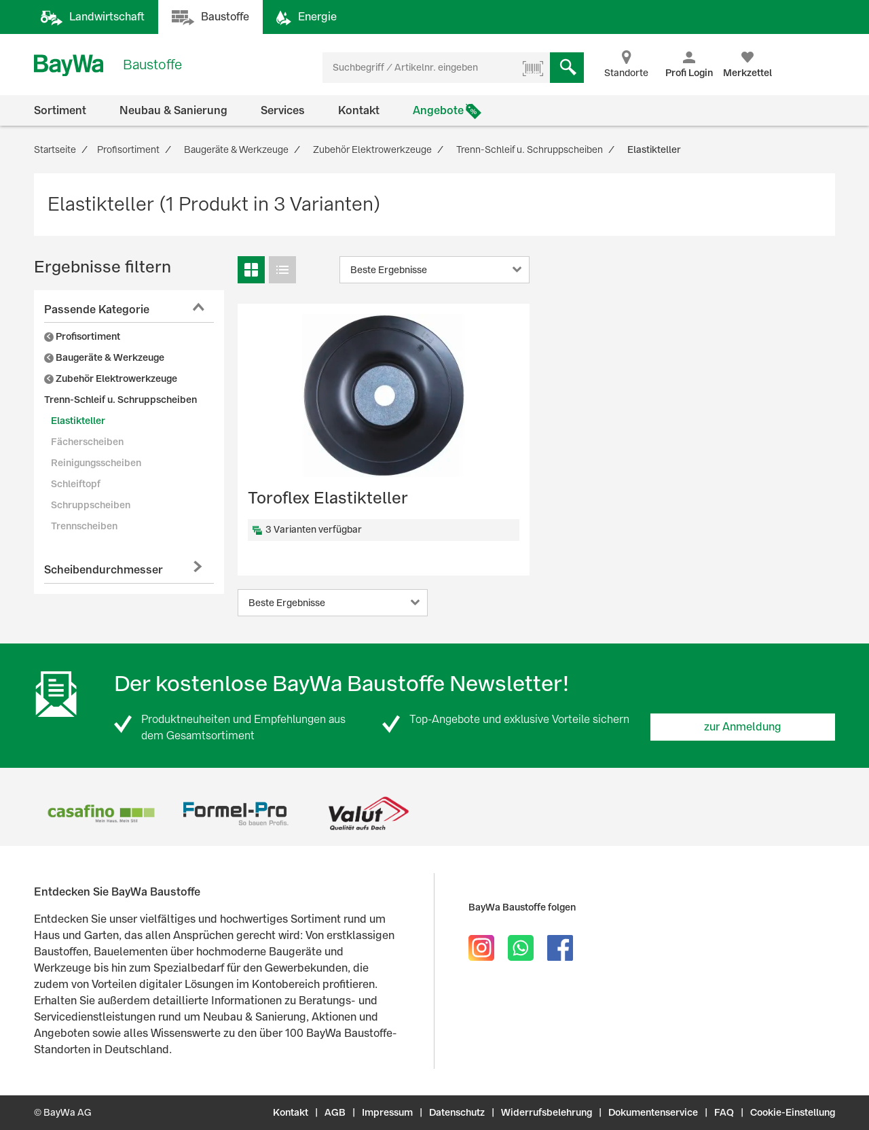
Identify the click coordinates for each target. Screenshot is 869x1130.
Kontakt (359, 110)
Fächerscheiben (87, 442)
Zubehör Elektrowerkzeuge (110, 378)
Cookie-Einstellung (792, 1112)
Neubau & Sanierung (173, 110)
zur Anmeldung (742, 727)
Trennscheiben (84, 526)
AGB (335, 1112)
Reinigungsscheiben (96, 463)
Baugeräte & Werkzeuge (104, 357)
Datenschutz (457, 1112)
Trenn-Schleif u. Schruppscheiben (120, 399)
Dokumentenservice (653, 1112)
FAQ (724, 1112)
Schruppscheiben (90, 505)
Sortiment (60, 110)
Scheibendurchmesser (103, 570)
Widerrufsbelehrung (546, 1112)
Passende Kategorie (96, 309)
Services (283, 110)
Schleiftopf (75, 484)
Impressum (387, 1112)
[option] (101, 813)
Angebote (438, 110)
